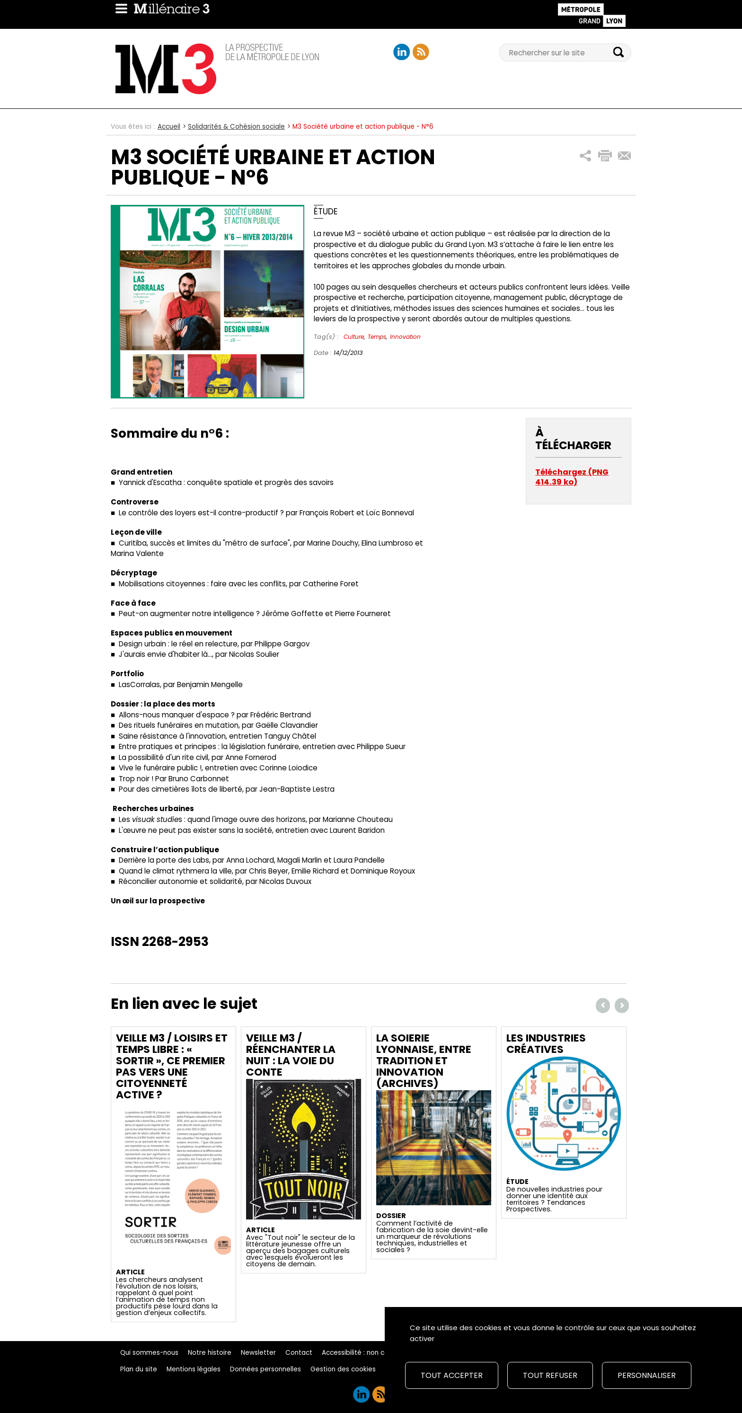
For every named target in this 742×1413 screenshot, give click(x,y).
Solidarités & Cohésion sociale (236, 126)
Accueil (169, 126)
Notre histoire (209, 1352)
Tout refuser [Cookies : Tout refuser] (550, 1375)
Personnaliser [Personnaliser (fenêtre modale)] (647, 1375)
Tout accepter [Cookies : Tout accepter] (452, 1375)
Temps (377, 337)
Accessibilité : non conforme (367, 1352)
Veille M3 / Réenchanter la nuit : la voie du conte (291, 1055)
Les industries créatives (546, 1044)
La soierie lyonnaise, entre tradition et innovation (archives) (423, 1061)
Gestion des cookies (343, 1369)
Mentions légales (194, 1369)
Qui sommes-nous (149, 1352)
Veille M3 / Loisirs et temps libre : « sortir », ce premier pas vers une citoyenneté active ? (172, 1066)
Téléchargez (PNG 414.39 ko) (572, 477)
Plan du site (138, 1369)
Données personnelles (265, 1369)
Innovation (405, 337)
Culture (354, 337)
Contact (298, 1352)
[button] (585, 156)
